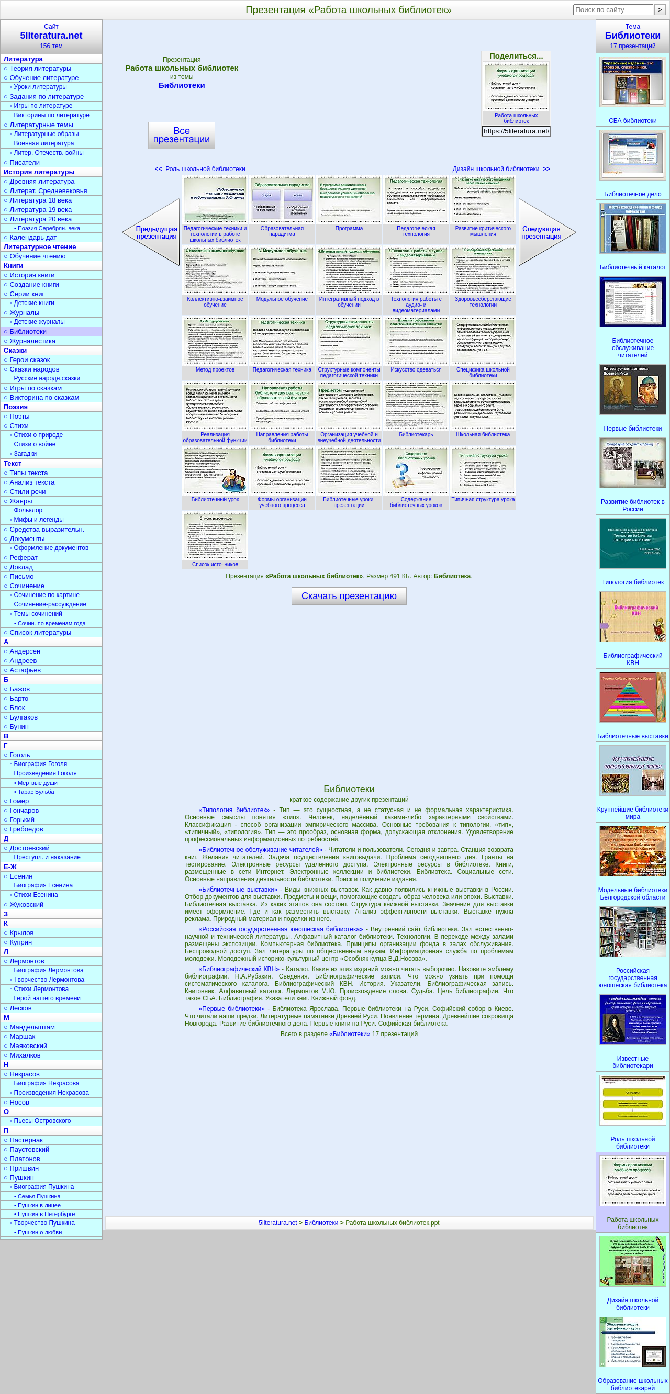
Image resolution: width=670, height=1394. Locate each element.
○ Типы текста (26, 473)
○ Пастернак (23, 1140)
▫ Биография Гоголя (38, 764)
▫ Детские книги (32, 303)
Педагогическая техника (282, 367)
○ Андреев (20, 661)
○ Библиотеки (25, 331)
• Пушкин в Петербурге (44, 1214)
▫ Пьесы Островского (40, 1121)
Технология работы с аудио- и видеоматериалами (416, 301)
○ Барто (16, 698)
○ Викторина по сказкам (41, 397)
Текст (12, 463)
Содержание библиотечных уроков (416, 499)
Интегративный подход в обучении (349, 299)
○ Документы (24, 539)
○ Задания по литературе (44, 96)
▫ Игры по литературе (41, 105)
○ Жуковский (23, 904)
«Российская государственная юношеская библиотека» (281, 929)
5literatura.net (278, 1223)
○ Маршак (19, 1036)
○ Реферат (21, 557)
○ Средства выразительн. (44, 529)
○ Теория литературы (37, 68)
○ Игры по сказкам (33, 388)
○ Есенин (18, 876)
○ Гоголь (17, 755)
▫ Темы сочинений (36, 613)
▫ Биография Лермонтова (47, 970)
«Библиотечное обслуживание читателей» (260, 849)
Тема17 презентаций (632, 36)
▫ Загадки (23, 453)
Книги (13, 265)
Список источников (215, 561)
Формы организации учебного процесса (282, 499)
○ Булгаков (21, 717)
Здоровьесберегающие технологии (483, 299)
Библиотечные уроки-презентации (349, 499)
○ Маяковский (25, 1046)
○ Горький (19, 820)
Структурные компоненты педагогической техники (349, 369)
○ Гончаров (21, 810)
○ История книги (29, 275)
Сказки (15, 350)
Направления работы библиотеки (282, 434)
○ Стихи (16, 426)
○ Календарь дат (30, 237)
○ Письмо (19, 576)
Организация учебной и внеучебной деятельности (349, 434)
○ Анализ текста (29, 482)
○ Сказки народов (32, 369)
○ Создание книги (31, 284)
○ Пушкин (19, 1178)
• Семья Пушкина (37, 1196)
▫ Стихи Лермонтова (39, 989)
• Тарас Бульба (34, 792)
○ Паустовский (26, 1149)
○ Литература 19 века (38, 209)
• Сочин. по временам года (50, 623)
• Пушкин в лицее (37, 1205)
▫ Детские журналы (37, 321)
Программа (349, 225)
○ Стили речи (25, 492)
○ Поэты (17, 416)
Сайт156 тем (51, 36)
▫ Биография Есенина (41, 885)
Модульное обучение (282, 296)
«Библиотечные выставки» (238, 889)
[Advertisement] (349, 99)
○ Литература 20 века (38, 219)
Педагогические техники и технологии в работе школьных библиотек (215, 231)
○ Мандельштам (29, 1027)
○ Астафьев (22, 670)
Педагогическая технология (416, 228)
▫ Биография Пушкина (42, 1186)
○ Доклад (18, 567)
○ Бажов (17, 689)
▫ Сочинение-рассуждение (48, 604)
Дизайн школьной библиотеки (501, 169)
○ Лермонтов (24, 961)
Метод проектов (215, 367)
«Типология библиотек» (234, 810)
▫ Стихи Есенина (34, 894)
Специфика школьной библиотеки (483, 369)
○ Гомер (16, 801)
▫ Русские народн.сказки (45, 378)
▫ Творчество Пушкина (42, 1223)
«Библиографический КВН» (239, 969)
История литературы (39, 172)
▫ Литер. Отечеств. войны (47, 152)
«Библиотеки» (350, 1034)
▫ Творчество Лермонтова (47, 979)
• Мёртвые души (36, 783)
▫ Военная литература (42, 143)
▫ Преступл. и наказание (45, 857)
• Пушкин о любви (38, 1232)
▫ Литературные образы (44, 134)
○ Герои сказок (27, 360)
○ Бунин (16, 726)
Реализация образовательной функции (215, 434)
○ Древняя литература (39, 181)
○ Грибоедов (23, 829)
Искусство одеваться (416, 367)
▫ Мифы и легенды (37, 519)
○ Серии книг (24, 294)
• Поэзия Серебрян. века (47, 228)
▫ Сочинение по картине (45, 595)
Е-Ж (10, 867)
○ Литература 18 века (38, 200)
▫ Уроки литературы (38, 87)
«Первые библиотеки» (232, 1009)
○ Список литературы (37, 632)
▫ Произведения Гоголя (43, 773)
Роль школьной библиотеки (199, 169)
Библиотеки (181, 85)
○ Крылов (19, 933)
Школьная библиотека (483, 431)
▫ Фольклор (26, 510)
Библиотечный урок (215, 496)
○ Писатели (22, 162)
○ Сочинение (24, 586)
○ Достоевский (27, 848)
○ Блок (14, 708)
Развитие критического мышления (483, 228)
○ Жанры (18, 501)
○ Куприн (18, 942)
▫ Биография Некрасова (45, 1083)
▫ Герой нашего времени (45, 998)
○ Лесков (18, 1008)
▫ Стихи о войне (32, 444)
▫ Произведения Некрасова (49, 1092)
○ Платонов (22, 1159)
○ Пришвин (21, 1168)
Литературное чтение (40, 247)
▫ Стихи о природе (36, 435)
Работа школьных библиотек (516, 115)
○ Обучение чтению (35, 256)
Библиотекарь (416, 431)
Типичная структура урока (483, 496)
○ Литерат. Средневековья (45, 191)
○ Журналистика (29, 341)
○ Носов (16, 1102)
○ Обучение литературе (41, 78)
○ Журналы (21, 313)
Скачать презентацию (349, 596)
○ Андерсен (22, 651)
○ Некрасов (22, 1074)
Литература (23, 59)
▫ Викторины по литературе (50, 115)
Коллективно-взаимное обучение (215, 299)
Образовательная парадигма (282, 228)
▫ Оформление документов (49, 548)
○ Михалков (22, 1055)
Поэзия (16, 407)
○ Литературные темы (38, 125)
